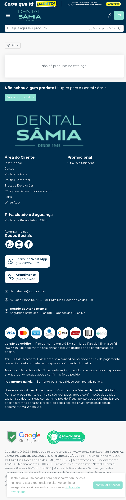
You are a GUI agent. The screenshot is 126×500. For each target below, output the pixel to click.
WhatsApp (12, 202)
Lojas (8, 197)
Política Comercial (17, 180)
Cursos (9, 168)
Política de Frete (16, 174)
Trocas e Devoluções (19, 185)
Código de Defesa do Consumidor (28, 191)
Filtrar (12, 46)
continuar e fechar (108, 485)
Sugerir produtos (20, 97)
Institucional (13, 163)
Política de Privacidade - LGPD (26, 220)
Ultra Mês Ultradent (80, 163)
